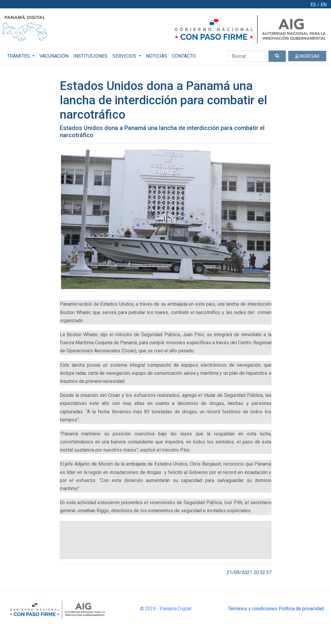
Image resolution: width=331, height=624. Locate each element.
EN (324, 4)
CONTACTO (184, 56)
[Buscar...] (247, 56)
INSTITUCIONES (90, 56)
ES (313, 4)
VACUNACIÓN (53, 56)
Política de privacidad (301, 608)
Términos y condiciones (252, 608)
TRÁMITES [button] (19, 56)
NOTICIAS (156, 56)
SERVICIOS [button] (125, 56)
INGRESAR (307, 56)
